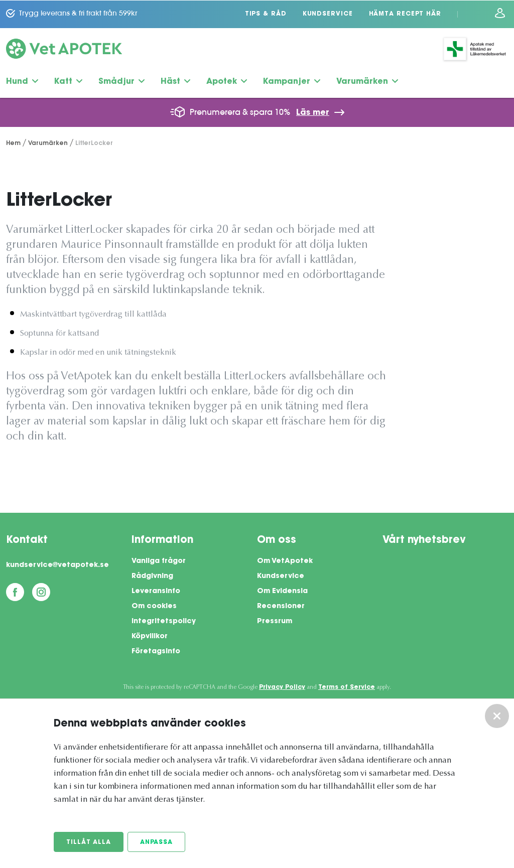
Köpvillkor (150, 636)
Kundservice (328, 14)
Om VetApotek (285, 560)
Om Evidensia (282, 591)
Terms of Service (346, 687)
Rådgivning (152, 576)
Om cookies (154, 606)
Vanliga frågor (159, 560)
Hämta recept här (405, 14)
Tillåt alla (88, 842)
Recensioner (281, 606)
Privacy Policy (282, 687)
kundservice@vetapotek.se (57, 564)
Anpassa (156, 842)
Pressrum (274, 621)
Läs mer (312, 112)
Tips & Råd (266, 14)
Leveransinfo (156, 591)
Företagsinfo (156, 651)
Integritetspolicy (164, 621)
